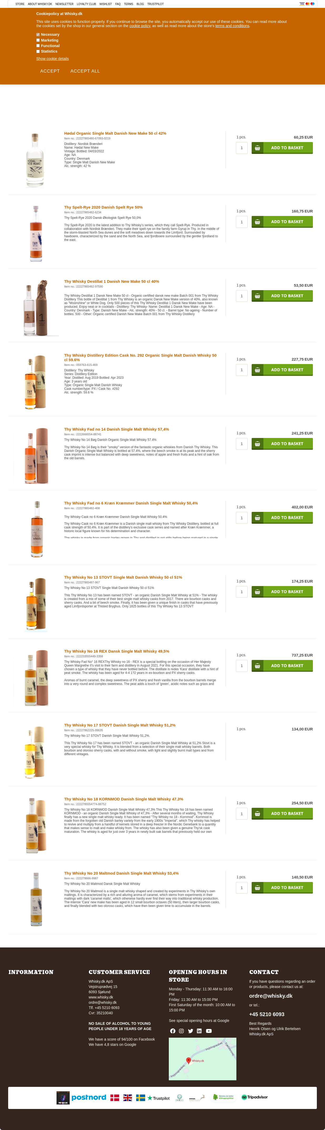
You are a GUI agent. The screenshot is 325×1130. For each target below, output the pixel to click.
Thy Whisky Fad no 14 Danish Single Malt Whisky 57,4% (116, 429)
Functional (50, 46)
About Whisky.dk (40, 4)
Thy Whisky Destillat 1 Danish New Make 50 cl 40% (111, 281)
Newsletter (64, 4)
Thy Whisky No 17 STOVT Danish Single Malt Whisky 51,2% (119, 725)
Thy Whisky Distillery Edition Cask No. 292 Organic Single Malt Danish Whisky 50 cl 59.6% (140, 357)
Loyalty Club (86, 4)
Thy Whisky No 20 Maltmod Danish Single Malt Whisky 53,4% (121, 873)
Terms (128, 4)
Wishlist (105, 4)
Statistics (49, 51)
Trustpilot (155, 4)
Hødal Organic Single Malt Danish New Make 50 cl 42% (115, 133)
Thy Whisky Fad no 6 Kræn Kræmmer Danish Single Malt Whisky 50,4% (131, 503)
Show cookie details (52, 59)
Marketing (49, 40)
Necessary (50, 34)
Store (20, 4)
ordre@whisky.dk (103, 1002)
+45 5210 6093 (267, 1014)
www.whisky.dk (101, 997)
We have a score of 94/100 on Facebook (122, 1039)
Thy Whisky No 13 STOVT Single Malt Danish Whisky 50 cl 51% (123, 577)
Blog (140, 4)
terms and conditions (232, 26)
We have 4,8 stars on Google (112, 1044)
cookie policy (139, 26)
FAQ (117, 4)
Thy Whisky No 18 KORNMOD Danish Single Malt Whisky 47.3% (123, 799)
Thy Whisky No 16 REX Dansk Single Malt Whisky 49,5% (116, 651)
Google (223, 1020)
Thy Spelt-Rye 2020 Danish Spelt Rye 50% (103, 207)
